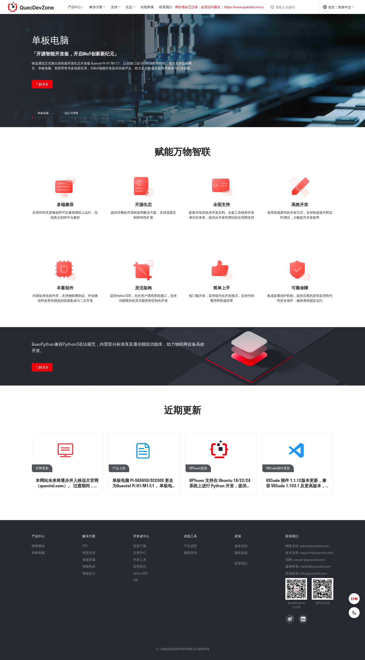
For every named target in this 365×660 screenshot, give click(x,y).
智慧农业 (88, 552)
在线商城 (147, 6)
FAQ (135, 580)
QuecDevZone (30, 7)
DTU (85, 545)
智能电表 (88, 566)
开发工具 (139, 559)
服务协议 (241, 545)
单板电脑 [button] (43, 113)
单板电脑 (38, 552)
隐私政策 (241, 552)
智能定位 (88, 573)
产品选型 (190, 545)
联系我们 (165, 6)
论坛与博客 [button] (71, 113)
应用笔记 (139, 566)
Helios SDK (140, 573)
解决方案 (95, 6)
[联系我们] (353, 612)
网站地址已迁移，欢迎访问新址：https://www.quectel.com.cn (220, 7)
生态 (129, 6)
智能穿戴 (88, 559)
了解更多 (42, 84)
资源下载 (139, 545)
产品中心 (74, 6)
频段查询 (190, 552)
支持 (114, 6)
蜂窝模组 (38, 545)
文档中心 (139, 552)
